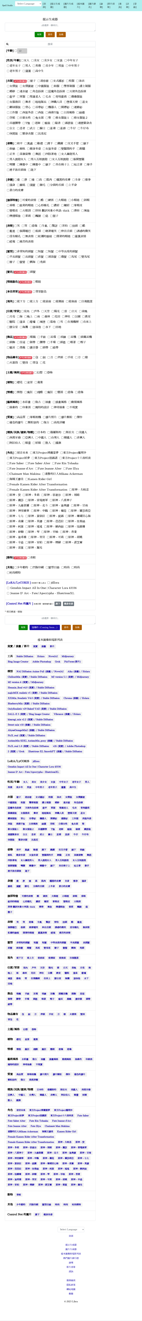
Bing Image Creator (18, 662)
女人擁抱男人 (27, 860)
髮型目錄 (46, 1205)
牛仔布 (85, 834)
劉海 (73, 948)
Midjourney (68, 656)
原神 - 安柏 (13, 1185)
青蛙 (18, 1195)
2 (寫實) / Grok (16, 751)
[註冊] (127, 5)
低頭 (23, 927)
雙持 (82, 1014)
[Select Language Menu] (28, 3)
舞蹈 (89, 855)
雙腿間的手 (47, 855)
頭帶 (88, 999)
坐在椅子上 (64, 866)
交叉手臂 (63, 850)
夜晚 (74, 968)
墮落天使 (72, 813)
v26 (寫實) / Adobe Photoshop (69, 746)
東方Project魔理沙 (63, 1110)
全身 (67, 881)
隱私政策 (71, 1285)
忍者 (33, 834)
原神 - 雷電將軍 (79, 1148)
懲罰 (52, 1049)
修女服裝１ (13, 829)
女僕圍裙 (80, 797)
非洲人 (53, 1095)
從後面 (62, 958)
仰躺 (82, 850)
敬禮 (35, 850)
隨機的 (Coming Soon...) (45, 627)
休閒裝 (11, 840)
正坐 (67, 855)
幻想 (25, 1029)
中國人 (21, 1095)
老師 (61, 829)
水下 (86, 978)
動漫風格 (66, 1059)
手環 (27, 999)
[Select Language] (71, 1229)
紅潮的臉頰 (13, 933)
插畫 (43, 646)
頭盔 (35, 999)
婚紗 (57, 803)
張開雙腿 (12, 866)
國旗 (18, 1100)
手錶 (27, 994)
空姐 (52, 824)
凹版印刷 (33, 1205)
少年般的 (20, 1205)
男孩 (29, 787)
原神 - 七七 (83, 1158)
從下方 (19, 958)
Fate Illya (36, 1126)
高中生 (72, 787)
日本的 (40, 1090)
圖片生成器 (71, 1249)
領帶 (10, 999)
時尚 (57, 1205)
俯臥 (10, 855)
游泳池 (76, 978)
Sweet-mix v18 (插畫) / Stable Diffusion (29, 725)
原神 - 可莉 (46, 1179)
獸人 (10, 1100)
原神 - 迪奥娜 (69, 1153)
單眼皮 (56, 902)
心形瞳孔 (27, 902)
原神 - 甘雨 (85, 1153)
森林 (24, 973)
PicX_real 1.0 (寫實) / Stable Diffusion (28, 746)
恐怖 (34, 1029)
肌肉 (43, 881)
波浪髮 (19, 948)
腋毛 (27, 886)
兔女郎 (74, 824)
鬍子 (10, 912)
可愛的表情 (27, 896)
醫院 (67, 973)
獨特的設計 (13, 1064)
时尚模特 (76, 1205)
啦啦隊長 (46, 813)
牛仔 (75, 834)
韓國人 (43, 1095)
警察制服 (33, 803)
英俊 (10, 787)
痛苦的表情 (64, 933)
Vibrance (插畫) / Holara (67, 714)
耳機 (52, 994)
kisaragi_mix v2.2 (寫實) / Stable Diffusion (30, 720)
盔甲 (44, 808)
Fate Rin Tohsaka (38, 1121)
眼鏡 (18, 994)
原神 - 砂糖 (30, 1174)
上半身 (51, 886)
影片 (52, 646)
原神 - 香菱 (74, 1174)
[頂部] (44, 5)
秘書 (78, 829)
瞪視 (53, 933)
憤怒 (18, 1049)
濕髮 (18, 886)
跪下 (27, 871)
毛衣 (74, 808)
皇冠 (82, 994)
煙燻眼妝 (60, 907)
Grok (57, 662)
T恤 (53, 829)
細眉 (46, 902)
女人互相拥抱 (79, 860)
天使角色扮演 (31, 808)
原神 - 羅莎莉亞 (66, 1158)
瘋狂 (27, 1049)
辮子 (56, 948)
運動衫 (64, 819)
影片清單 (71, 1267)
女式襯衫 (40, 797)
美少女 (43, 782)
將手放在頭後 (14, 871)
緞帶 (10, 1004)
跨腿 (59, 855)
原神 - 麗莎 (61, 1148)
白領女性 (63, 824)
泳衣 (59, 797)
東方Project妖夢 (16, 1116)
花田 (33, 973)
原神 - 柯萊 (48, 1169)
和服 (23, 803)
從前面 (41, 958)
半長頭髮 (74, 943)
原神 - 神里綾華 (15, 1158)
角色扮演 (78, 803)
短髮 (36, 943)
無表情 (86, 927)
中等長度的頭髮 (58, 943)
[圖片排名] (92, 5)
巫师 (67, 834)
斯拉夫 (63, 1090)
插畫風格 (53, 1059)
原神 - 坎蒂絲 (32, 1169)
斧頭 (42, 1014)
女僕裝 (68, 797)
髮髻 (65, 948)
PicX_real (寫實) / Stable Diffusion (26, 735)
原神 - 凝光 (76, 1185)
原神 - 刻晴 (46, 1148)
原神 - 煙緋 (28, 1185)
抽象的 (78, 1059)
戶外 (34, 968)
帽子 (52, 999)
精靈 (76, 1095)
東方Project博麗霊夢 (39, 1110)
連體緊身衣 (13, 834)
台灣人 (32, 1095)
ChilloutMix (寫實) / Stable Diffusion (27, 677)
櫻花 (18, 1039)
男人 (87, 782)
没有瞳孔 (74, 927)
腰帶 (18, 999)
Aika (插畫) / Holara (78, 671)
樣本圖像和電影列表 (71, 1254)
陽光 (51, 968)
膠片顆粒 (57, 1074)
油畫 (43, 1059)
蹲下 (58, 604)
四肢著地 (12, 860)
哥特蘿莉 (85, 808)
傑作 (68, 1074)
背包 (10, 1020)
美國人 (74, 1090)
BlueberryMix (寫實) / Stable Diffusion (29, 704)
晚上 (10, 973)
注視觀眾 (74, 958)
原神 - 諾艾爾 (45, 1185)
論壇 (71, 1263)
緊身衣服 (22, 840)
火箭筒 (73, 1014)
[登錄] (134, 5)
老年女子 (76, 782)
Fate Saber (83, 1116)
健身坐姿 (68, 604)
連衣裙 (66, 803)
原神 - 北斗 (52, 1153)
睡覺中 (32, 866)
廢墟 (83, 973)
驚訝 (48, 922)
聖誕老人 (63, 808)
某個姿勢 (78, 855)
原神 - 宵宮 (30, 1179)
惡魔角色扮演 (14, 808)
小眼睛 (65, 896)
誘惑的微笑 (60, 927)
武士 (42, 834)
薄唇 (41, 907)
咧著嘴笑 (33, 927)
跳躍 (52, 850)
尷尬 (79, 922)
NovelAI (53, 656)
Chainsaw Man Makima (57, 1126)
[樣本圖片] (80, 5)
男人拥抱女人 (44, 860)
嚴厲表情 (42, 933)
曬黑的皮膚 (55, 881)
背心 (23, 819)
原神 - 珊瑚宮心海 (49, 1163)
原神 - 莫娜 (83, 1163)
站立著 (77, 866)
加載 (61, 34)
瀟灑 (63, 787)
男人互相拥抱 (62, 860)
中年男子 (39, 787)
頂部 (71, 1236)
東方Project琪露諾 (37, 1116)
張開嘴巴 (12, 927)
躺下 (73, 850)
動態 (71, 1294)
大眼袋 (77, 902)
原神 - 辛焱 (76, 1179)
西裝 (10, 824)
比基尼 (34, 840)
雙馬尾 (47, 948)
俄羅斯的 (51, 1090)
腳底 (10, 886)
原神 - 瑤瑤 (63, 1169)
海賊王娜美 (47, 1132)
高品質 (19, 1074)
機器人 (43, 819)
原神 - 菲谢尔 (29, 1148)
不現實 (39, 1064)
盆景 (27, 1039)
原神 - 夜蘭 (68, 1163)
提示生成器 (71, 1245)
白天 (65, 968)
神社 (41, 973)
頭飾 (73, 994)
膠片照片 (44, 1074)
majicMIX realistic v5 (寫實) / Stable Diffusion (32, 693)
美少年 (19, 787)
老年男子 (52, 787)
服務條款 (71, 1280)
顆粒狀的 (12, 1080)
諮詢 (71, 1271)
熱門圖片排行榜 (71, 1258)
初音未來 (20, 1110)
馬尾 (37, 948)
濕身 (84, 881)
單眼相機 (31, 1074)
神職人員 (59, 813)
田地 (10, 984)
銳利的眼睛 (13, 902)
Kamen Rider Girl (66, 1132)
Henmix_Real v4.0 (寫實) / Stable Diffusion (31, 688)
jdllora (36, 761)
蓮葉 (35, 1039)
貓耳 (60, 999)
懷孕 (75, 881)
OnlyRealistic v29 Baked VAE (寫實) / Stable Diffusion (37, 709)
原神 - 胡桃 (61, 1179)
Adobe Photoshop (41, 662)
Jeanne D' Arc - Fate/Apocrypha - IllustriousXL (33, 772)
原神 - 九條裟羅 (35, 1153)
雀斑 (71, 907)
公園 (50, 973)
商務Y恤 (20, 824)
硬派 (45, 896)
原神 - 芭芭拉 (14, 1169)
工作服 (75, 819)
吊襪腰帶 (42, 829)
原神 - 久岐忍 (64, 1142)
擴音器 (78, 999)
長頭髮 (86, 943)
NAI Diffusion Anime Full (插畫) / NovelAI (39, 671)
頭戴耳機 (63, 994)
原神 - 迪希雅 (14, 1179)
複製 (39, 34)
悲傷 (31, 922)
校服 (50, 797)
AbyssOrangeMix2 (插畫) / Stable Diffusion (31, 730)
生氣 (39, 922)
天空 (42, 968)
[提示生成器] (55, 5)
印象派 (89, 1059)
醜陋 (79, 907)
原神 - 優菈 (48, 1158)
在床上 (47, 978)
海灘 (67, 978)
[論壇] (101, 5)
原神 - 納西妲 (80, 1169)
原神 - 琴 (45, 1174)
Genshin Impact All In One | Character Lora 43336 (34, 767)
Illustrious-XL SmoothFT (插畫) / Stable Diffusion (55, 751)
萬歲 (27, 850)
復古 (34, 1059)
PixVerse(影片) (72, 662)
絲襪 (44, 824)
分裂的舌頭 (38, 886)
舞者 (36, 813)
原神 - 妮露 (30, 1163)
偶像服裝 (12, 813)
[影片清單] (111, 5)
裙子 (18, 797)
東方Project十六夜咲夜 (61, 1116)
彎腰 (23, 866)
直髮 (10, 948)
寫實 (35, 646)
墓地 (18, 978)
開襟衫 (53, 819)
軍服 (53, 808)
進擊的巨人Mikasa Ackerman (23, 1132)
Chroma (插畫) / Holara (76, 698)
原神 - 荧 (79, 1142)
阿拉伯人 (65, 1095)
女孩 (53, 782)
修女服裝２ (28, 829)
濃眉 (38, 902)
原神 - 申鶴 (33, 1158)
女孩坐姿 (33, 855)
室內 (25, 968)
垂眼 (83, 896)
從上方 (30, 958)
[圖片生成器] (68, 5)
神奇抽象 (27, 1064)
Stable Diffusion (24, 656)
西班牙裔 (86, 1090)
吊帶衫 (32, 819)
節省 (50, 34)
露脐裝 (87, 829)
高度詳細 (33, 1080)
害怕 (56, 922)
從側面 (51, 958)
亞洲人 (11, 1095)
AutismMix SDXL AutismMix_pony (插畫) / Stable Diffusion (40, 741)
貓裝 (69, 829)
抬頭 (65, 922)
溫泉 (75, 973)
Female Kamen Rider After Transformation (31, 1137)
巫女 (83, 813)
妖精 (84, 1095)
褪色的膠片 (79, 1074)
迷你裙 (28, 797)
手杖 (51, 1014)
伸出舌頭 (46, 927)
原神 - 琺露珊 (14, 1174)
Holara (40, 656)
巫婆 (59, 834)
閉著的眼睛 (28, 933)
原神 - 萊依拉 (14, 1163)
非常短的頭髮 (23, 943)
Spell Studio (7, 5)
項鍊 (44, 994)
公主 (25, 834)
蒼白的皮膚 (64, 886)
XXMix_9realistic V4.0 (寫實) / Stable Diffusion (34, 698)
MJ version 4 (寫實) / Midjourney (25, 682)
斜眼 (75, 896)
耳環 (35, 994)
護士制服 (46, 803)
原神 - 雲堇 (61, 1185)
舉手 (87, 866)
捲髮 (29, 948)
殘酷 (35, 1049)
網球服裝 (12, 819)
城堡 (10, 978)
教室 (58, 973)
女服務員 (25, 813)
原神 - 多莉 (13, 1148)
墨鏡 (69, 999)
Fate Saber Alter (16, 1121)
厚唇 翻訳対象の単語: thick (21, 907)
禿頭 (82, 948)
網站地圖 (71, 1289)
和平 (18, 850)
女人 (25, 782)
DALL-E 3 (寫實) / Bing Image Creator (29, 714)
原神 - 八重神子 (15, 1153)
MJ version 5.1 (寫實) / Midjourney (70, 677)
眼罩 (43, 999)
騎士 (50, 834)
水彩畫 (25, 1059)
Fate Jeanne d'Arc (61, 1121)
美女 (34, 782)
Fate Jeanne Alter (17, 1126)
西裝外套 (86, 819)
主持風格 (33, 824)
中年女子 (63, 782)
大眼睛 (54, 896)
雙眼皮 (66, 902)
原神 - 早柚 (59, 1174)
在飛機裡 (35, 978)
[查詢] (120, 5)
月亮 (82, 968)
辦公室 (57, 978)
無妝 (49, 907)
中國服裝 (12, 803)
